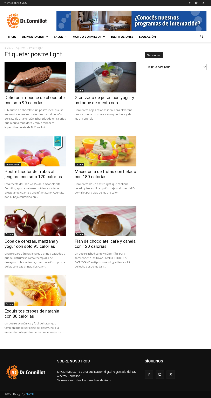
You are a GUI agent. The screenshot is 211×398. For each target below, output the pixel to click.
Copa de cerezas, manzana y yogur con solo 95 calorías (31, 244)
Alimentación (35, 37)
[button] (201, 37)
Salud (60, 37)
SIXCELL (30, 394)
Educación (147, 37)
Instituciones (122, 37)
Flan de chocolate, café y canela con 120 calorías (105, 244)
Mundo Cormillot (89, 37)
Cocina (9, 90)
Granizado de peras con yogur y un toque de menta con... (104, 100)
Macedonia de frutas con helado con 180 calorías (105, 174)
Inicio (11, 37)
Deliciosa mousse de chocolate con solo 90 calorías (35, 100)
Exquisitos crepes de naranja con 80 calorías (32, 314)
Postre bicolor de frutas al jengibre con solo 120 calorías (33, 174)
